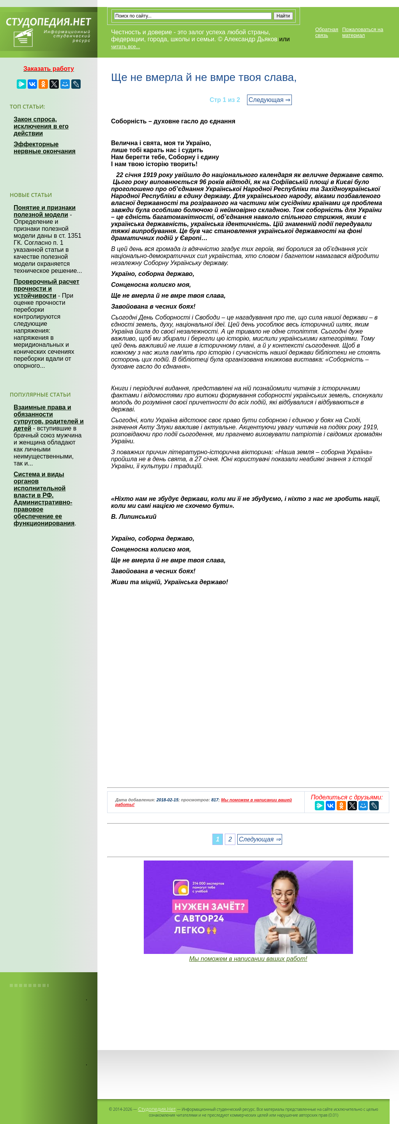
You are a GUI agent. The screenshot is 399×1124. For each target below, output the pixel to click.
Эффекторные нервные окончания (45, 148)
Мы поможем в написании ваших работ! (248, 958)
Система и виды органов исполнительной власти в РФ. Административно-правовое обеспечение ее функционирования (44, 499)
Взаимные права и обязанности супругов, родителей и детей (49, 418)
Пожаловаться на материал (362, 32)
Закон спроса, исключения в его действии (41, 126)
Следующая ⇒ (269, 100)
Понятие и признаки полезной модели (45, 211)
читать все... (125, 46)
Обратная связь (326, 32)
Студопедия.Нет (157, 1108)
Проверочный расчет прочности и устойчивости (46, 288)
